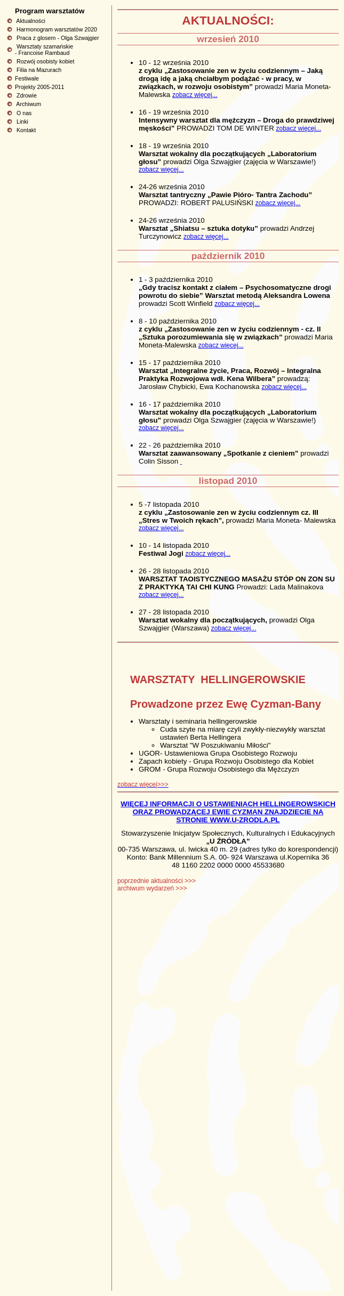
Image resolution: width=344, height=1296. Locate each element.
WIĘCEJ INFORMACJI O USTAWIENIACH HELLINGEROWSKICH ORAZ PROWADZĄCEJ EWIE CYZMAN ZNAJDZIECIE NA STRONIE (228, 812)
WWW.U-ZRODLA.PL (244, 820)
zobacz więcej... (195, 95)
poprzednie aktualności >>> (156, 881)
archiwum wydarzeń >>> (152, 888)
